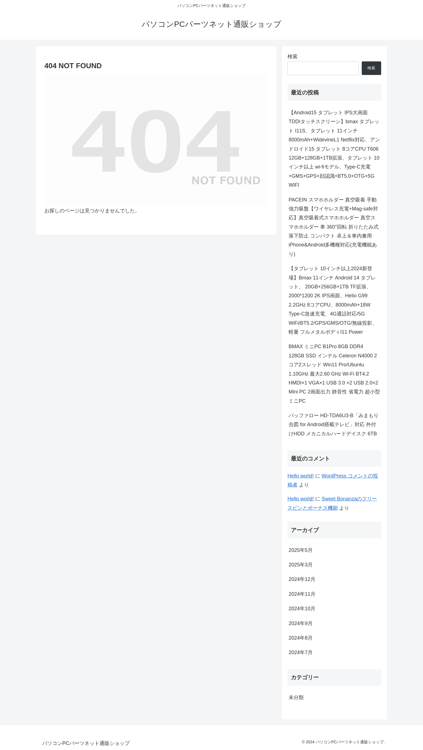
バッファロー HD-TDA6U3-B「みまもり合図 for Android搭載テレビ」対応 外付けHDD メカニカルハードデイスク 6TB (334, 424)
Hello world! (300, 476)
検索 (292, 56)
